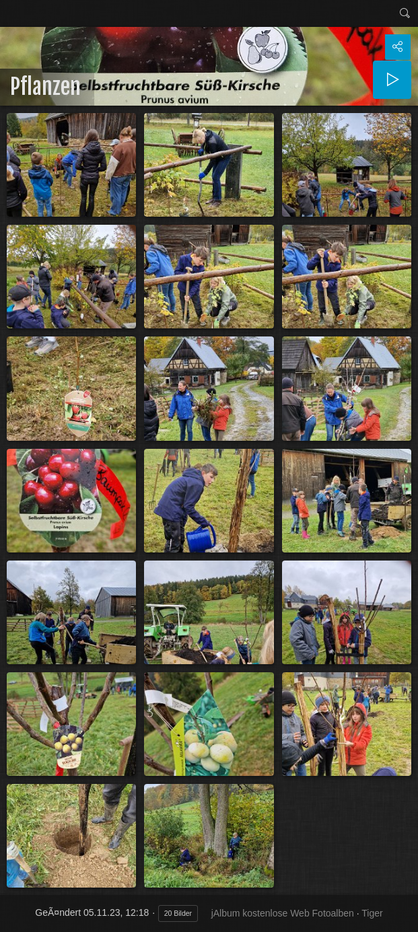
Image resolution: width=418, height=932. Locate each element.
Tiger (371, 913)
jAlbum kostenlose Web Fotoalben (282, 913)
